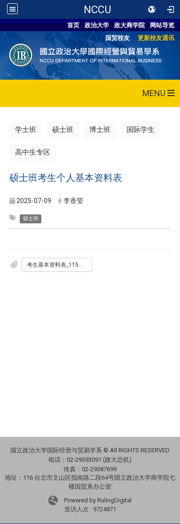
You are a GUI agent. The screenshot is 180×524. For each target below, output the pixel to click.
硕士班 (62, 129)
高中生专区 (32, 152)
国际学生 (140, 129)
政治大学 (97, 25)
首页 (73, 25)
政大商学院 (129, 25)
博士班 (99, 129)
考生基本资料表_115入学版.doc (59, 265)
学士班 (25, 129)
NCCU (97, 9)
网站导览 (162, 25)
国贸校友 (117, 37)
